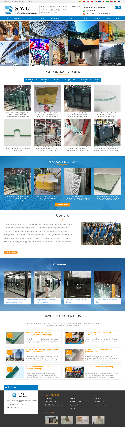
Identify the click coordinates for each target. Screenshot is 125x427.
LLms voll (73, 408)
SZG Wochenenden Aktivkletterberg (99, 367)
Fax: (8, 404)
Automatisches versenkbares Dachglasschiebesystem (16, 301)
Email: (9, 401)
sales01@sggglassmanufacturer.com (98, 13)
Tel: (8, 408)
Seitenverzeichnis (100, 405)
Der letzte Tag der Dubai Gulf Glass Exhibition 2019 (98, 334)
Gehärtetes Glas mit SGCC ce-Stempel (76, 301)
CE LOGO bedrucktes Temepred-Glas (107, 301)
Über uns (31, 18)
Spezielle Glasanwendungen (54, 405)
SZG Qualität (55, 18)
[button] (58, 64)
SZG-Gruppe (69, 18)
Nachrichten (96, 18)
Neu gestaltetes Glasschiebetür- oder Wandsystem (47, 301)
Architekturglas (99, 402)
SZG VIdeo (83, 18)
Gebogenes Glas (70, 80)
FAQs (118, 18)
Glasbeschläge (74, 405)
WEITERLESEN (62, 205)
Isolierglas (57, 80)
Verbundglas (45, 80)
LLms (47, 408)
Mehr (97, 80)
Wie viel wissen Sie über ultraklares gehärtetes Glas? (98, 351)
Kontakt (108, 18)
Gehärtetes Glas (31, 80)
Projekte (42, 18)
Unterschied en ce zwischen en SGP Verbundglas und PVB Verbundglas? (39, 334)
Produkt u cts (18, 18)
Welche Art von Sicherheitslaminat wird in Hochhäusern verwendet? (41, 351)
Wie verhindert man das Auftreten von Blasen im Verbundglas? (40, 368)
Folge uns (11, 387)
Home (7, 18)
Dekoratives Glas (85, 80)
